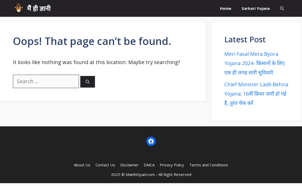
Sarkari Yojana (256, 8)
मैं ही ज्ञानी (38, 8)
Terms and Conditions (208, 164)
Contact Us (105, 164)
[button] (282, 8)
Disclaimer (129, 164)
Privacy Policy (172, 164)
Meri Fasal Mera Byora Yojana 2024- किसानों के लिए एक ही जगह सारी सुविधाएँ (254, 63)
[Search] (87, 82)
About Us (82, 164)
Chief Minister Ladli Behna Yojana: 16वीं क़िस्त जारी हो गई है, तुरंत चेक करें (256, 93)
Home (225, 8)
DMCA (149, 164)
